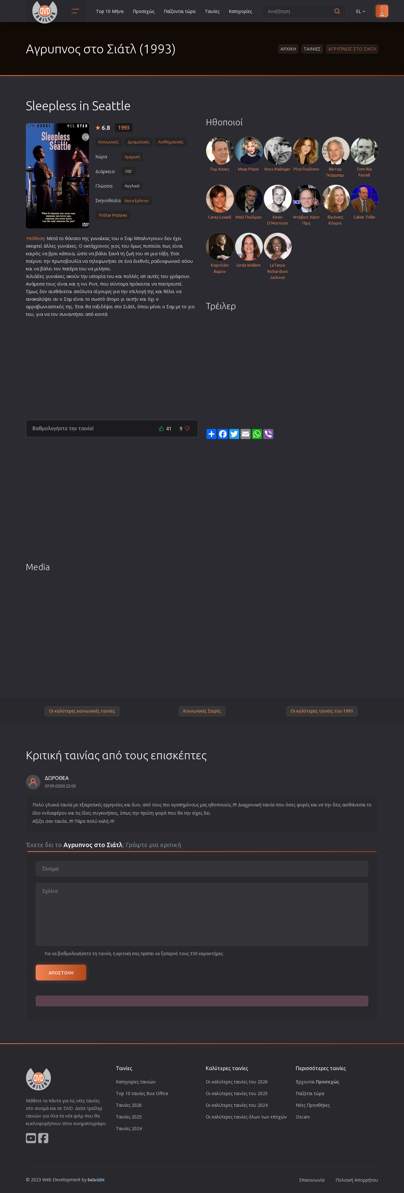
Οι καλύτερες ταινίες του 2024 (237, 1105)
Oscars (303, 1117)
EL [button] (361, 11)
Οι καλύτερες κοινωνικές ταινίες (82, 711)
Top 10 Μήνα (109, 11)
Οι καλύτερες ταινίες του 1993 (322, 711)
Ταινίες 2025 (129, 1117)
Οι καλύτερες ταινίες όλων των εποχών (246, 1117)
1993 (123, 127)
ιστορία (97, 276)
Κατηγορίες (240, 11)
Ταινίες (212, 11)
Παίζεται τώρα (310, 1093)
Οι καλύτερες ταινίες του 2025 (237, 1093)
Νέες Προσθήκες (313, 1105)
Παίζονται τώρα (179, 11)
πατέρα (70, 269)
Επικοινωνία (311, 1180)
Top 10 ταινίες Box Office (142, 1093)
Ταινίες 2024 (129, 1128)
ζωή (130, 253)
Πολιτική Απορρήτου (357, 1180)
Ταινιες (312, 49)
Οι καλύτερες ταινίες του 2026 (237, 1082)
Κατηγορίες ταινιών (136, 1082)
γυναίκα (99, 238)
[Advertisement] (112, 366)
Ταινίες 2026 (129, 1105)
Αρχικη (288, 49)
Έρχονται (317, 1082)
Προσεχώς (143, 11)
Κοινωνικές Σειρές (202, 711)
